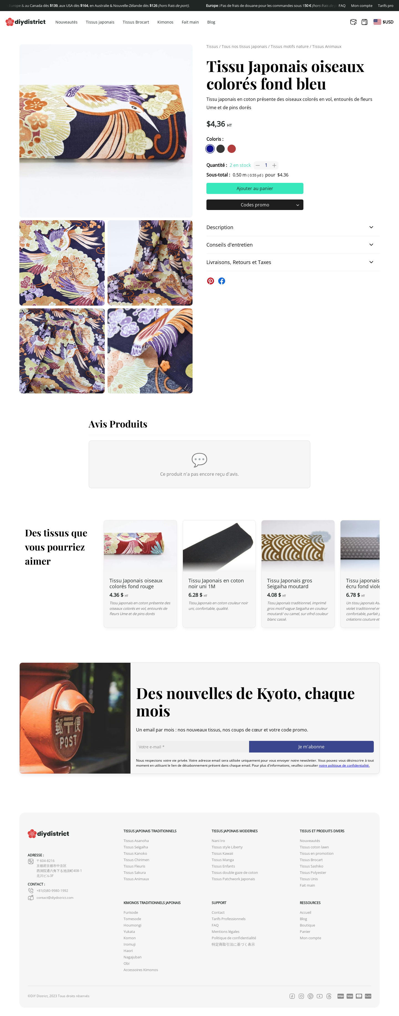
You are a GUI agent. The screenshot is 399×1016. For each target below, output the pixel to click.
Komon (130, 938)
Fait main (190, 22)
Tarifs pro (385, 6)
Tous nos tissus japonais (244, 46)
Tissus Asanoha (136, 841)
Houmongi (132, 925)
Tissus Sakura (135, 873)
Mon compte (361, 6)
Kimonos (165, 22)
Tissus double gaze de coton (235, 873)
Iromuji (129, 944)
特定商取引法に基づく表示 (233, 944)
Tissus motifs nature (290, 46)
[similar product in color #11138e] (210, 148)
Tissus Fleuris (134, 866)
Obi (126, 963)
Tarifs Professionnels (228, 919)
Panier (305, 932)
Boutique (307, 925)
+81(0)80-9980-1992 (48, 891)
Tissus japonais (100, 22)
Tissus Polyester (313, 873)
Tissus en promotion (317, 853)
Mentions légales (225, 932)
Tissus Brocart (136, 22)
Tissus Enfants (223, 866)
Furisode (131, 912)
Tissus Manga (223, 860)
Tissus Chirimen (136, 860)
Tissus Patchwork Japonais (233, 879)
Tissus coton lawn (314, 847)
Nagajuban (133, 957)
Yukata (129, 932)
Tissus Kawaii (222, 853)
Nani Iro (218, 841)
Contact (218, 912)
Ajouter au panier (255, 188)
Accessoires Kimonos (141, 970)
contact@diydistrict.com (50, 898)
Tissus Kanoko (135, 853)
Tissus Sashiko (311, 866)
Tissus (212, 46)
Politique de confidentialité (234, 938)
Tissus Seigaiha (136, 847)
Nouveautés (66, 22)
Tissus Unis (309, 879)
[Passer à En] (377, 22)
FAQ (342, 6)
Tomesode (132, 919)
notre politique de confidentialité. (344, 765)
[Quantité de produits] (266, 165)
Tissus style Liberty (227, 847)
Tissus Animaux (326, 46)
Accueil (305, 912)
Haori (128, 951)
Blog (211, 22)
